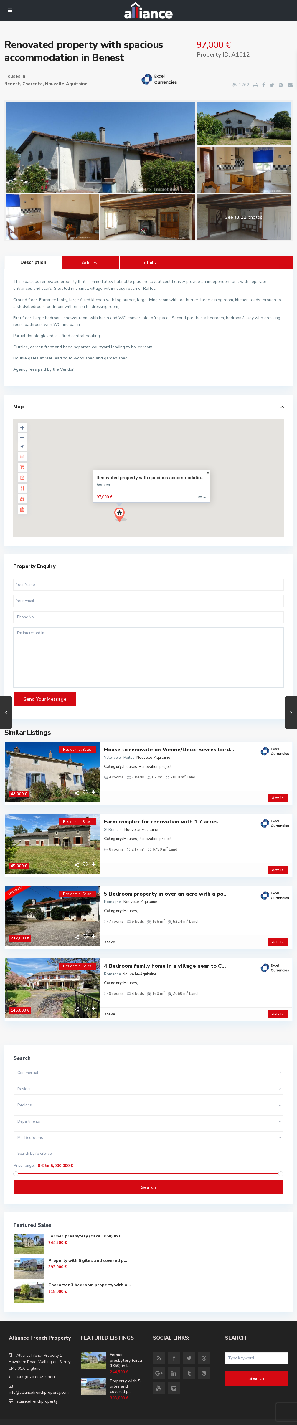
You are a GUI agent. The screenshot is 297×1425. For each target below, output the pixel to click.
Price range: (24, 1154)
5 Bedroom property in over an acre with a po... (166, 888)
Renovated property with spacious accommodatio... (150, 478)
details (277, 795)
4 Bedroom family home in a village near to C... (165, 957)
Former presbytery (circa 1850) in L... (86, 1224)
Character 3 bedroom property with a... (89, 1273)
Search (148, 1176)
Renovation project (155, 766)
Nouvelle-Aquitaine (66, 84)
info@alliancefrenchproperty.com (39, 1380)
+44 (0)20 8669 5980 (35, 1365)
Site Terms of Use (267, 1416)
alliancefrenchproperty (37, 1389)
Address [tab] (91, 263)
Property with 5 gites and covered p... (87, 1249)
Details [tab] (148, 263)
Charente (32, 84)
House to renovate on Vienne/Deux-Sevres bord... (169, 749)
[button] (123, 516)
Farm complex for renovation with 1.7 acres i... (164, 819)
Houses (12, 76)
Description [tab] (33, 262)
